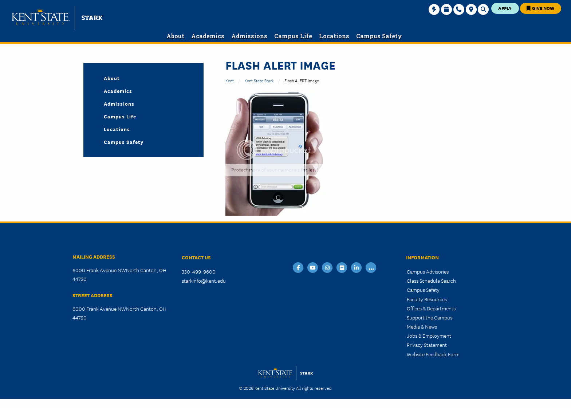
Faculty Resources (427, 299)
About (112, 78)
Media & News (422, 326)
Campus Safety (123, 141)
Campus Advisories (428, 271)
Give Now (540, 8)
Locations (117, 129)
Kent (229, 80)
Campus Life (120, 116)
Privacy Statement (427, 345)
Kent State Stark (259, 80)
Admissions (119, 103)
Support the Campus (429, 317)
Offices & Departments (431, 308)
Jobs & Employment (429, 336)
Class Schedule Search (431, 280)
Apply (505, 8)
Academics (118, 90)
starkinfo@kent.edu (204, 280)
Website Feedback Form (433, 354)
